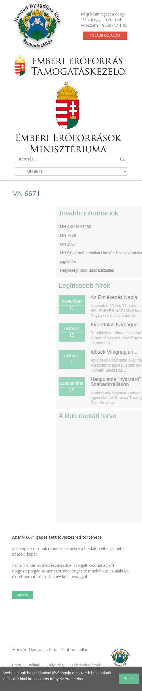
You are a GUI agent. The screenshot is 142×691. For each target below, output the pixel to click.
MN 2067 (89, 244)
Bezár (129, 679)
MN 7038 (89, 235)
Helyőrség (56, 665)
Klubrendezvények (86, 665)
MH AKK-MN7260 (96, 226)
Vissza (22, 595)
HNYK (16, 665)
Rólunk (34, 665)
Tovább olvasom (105, 35)
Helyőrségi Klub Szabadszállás (108, 270)
